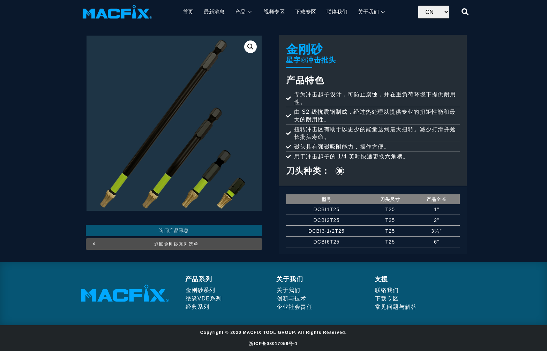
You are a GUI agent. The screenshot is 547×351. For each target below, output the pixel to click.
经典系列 (197, 307)
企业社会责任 (294, 307)
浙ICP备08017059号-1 (273, 343)
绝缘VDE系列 (203, 298)
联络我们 (387, 290)
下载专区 (387, 298)
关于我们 (288, 290)
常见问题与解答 (396, 307)
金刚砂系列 (200, 290)
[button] (174, 230)
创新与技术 (291, 298)
